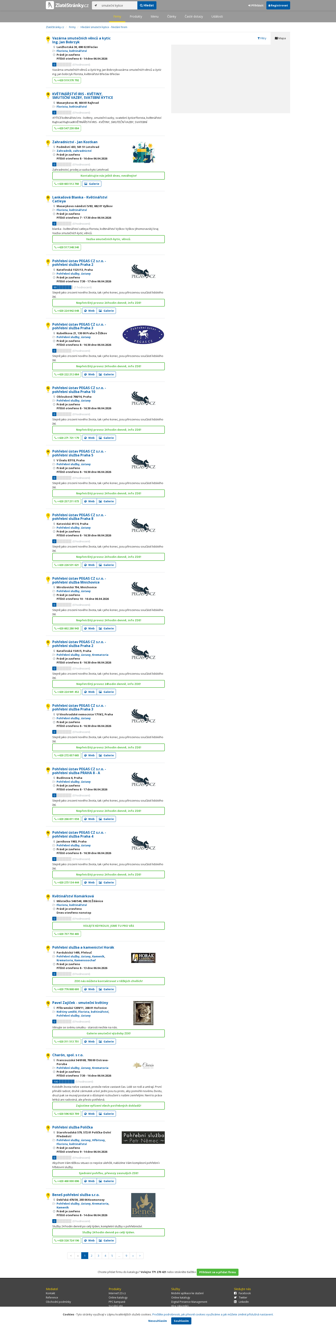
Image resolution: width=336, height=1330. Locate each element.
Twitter (240, 1297)
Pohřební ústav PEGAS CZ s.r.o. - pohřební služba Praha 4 (79, 834)
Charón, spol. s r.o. (67, 1055)
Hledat (147, 5)
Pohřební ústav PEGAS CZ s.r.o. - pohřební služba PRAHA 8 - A (79, 771)
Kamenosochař (85, 960)
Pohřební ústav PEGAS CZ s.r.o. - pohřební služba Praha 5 (79, 453)
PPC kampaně (117, 1302)
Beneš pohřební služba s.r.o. (75, 1194)
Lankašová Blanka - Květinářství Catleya (79, 199)
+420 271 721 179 (66, 438)
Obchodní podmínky (58, 1302)
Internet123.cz (117, 1293)
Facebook (242, 1293)
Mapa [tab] (280, 38)
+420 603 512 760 (66, 184)
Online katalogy (118, 1297)
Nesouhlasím (157, 1321)
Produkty (136, 16)
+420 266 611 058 (66, 819)
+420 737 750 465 (66, 934)
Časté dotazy (194, 16)
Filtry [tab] (262, 38)
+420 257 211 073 (66, 501)
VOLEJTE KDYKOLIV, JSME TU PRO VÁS (108, 926)
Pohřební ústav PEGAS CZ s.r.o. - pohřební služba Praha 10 (79, 389)
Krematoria (100, 655)
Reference (52, 1297)
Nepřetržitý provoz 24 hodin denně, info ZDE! (108, 303)
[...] (118, 5)
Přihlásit (256, 5)
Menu (155, 16)
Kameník (98, 956)
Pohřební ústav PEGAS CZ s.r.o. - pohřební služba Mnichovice (79, 580)
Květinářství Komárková (73, 896)
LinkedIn (241, 1302)
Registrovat (278, 5)
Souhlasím (181, 1321)
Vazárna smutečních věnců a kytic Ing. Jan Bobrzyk (81, 40)
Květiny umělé (67, 1012)
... (119, 1256)
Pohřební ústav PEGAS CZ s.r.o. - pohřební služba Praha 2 (79, 263)
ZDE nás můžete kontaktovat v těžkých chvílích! (108, 981)
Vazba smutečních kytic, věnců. (108, 239)
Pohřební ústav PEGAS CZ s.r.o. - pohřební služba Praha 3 (79, 326)
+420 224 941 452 (66, 692)
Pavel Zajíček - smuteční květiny (80, 1002)
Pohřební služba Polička (72, 1127)
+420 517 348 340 (66, 247)
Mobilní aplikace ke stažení (187, 1293)
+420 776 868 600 (66, 989)
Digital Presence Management (189, 1302)
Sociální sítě (116, 1306)
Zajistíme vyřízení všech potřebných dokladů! (108, 1105)
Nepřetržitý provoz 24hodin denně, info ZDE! (108, 684)
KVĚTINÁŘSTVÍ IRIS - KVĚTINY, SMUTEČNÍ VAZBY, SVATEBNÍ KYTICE (82, 96)
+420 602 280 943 (66, 628)
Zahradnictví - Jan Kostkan (75, 142)
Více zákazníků (180, 1306)
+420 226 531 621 (66, 565)
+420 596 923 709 (66, 1114)
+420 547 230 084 (66, 128)
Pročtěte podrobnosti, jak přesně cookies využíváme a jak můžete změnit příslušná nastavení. (212, 1314)
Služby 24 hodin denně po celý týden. (108, 1232)
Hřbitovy (98, 1140)
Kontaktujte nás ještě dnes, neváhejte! (109, 176)
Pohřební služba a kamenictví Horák (83, 947)
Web (89, 311)
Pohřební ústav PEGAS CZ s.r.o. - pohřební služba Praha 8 (79, 517)
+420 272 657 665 (66, 755)
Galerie (91, 184)
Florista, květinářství (72, 51)
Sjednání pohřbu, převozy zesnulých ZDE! (108, 1173)
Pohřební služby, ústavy (74, 273)
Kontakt (50, 1293)
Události (217, 16)
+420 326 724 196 (66, 1240)
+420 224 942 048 (66, 311)
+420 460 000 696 (66, 1181)
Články (171, 16)
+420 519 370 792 (66, 80)
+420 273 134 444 (66, 882)
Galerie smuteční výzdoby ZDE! (109, 1033)
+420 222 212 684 (66, 374)
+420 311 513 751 (66, 1041)
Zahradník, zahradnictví (74, 151)
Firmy (117, 16)
